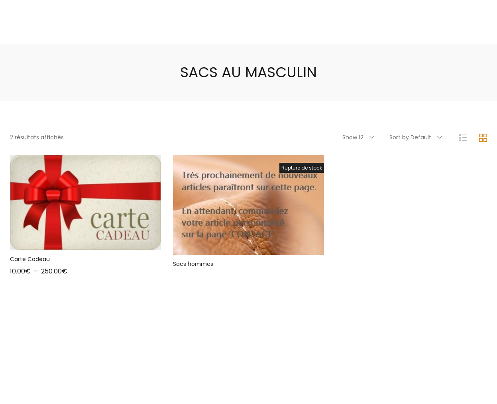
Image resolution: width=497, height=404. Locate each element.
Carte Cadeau (30, 259)
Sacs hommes (193, 264)
